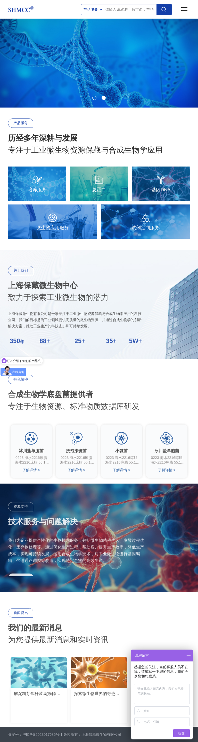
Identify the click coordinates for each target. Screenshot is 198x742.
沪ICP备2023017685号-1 (42, 734)
